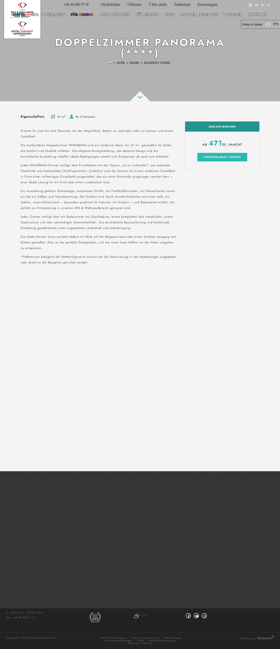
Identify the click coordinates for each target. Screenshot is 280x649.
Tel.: (20, 617)
